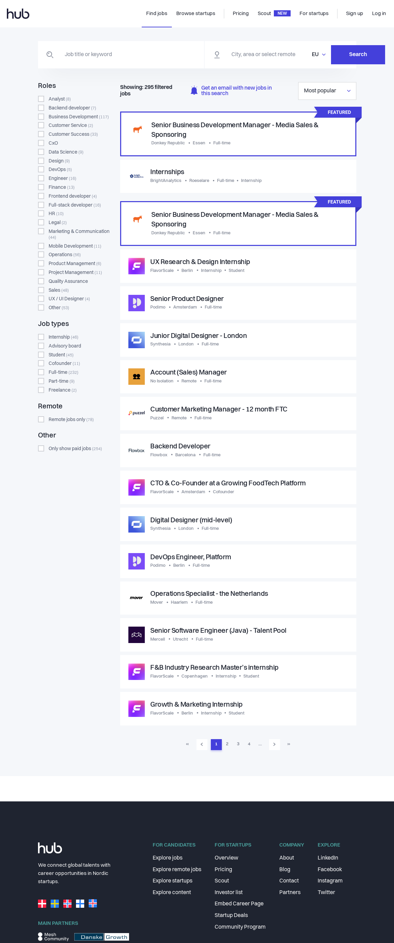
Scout (222, 881)
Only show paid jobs (75, 448)
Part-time (62, 381)
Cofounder (64, 363)
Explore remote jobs (177, 870)
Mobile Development (75, 246)
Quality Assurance (68, 281)
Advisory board (65, 346)
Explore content (172, 892)
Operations (65, 254)
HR (56, 213)
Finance (62, 187)
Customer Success (73, 134)
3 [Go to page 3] (238, 746)
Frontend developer (73, 196)
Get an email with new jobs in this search (231, 91)
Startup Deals (231, 915)
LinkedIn (328, 858)
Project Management (75, 272)
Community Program (240, 927)
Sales (59, 290)
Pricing (223, 870)
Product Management (75, 263)
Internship (63, 337)
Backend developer (72, 108)
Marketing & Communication (79, 234)
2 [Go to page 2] (227, 746)
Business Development (79, 117)
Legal (58, 222)
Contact (289, 881)
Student (61, 355)
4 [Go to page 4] (249, 746)
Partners (290, 892)
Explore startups (172, 881)
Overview (226, 858)
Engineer (62, 178)
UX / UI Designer (69, 299)
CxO (53, 143)
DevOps (60, 169)
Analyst (60, 99)
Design (59, 161)
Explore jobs (167, 858)
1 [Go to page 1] (216, 746)
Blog (284, 870)
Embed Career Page (239, 904)
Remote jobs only (71, 419)
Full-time (63, 372)
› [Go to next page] (274, 745)
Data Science (66, 152)
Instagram (330, 881)
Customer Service (71, 125)
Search (322, 54)
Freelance (63, 390)
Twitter (326, 892)
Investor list (229, 892)
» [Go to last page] (288, 746)
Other (59, 307)
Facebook (330, 870)
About (286, 858)
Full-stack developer (75, 205)
